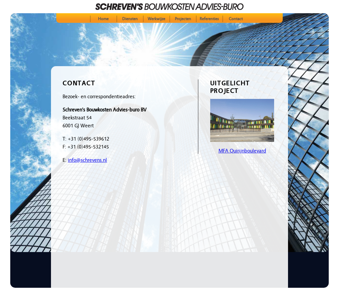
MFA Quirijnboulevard (242, 151)
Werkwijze (156, 18)
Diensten (130, 18)
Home (103, 18)
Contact (236, 18)
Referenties (209, 18)
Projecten (183, 18)
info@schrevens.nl (87, 160)
